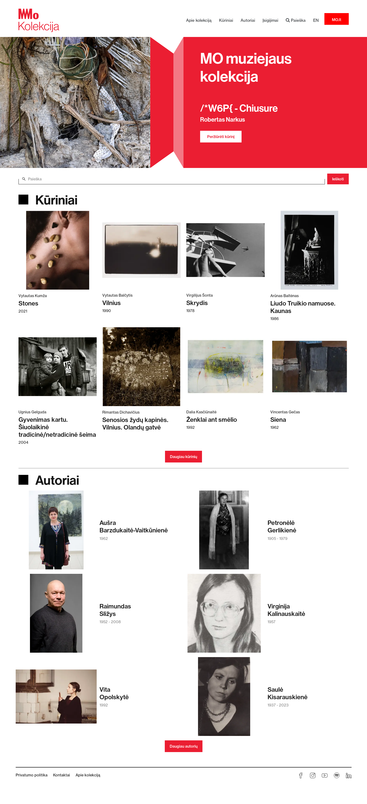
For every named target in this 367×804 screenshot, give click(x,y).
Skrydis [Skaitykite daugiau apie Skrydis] (197, 303)
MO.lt (336, 19)
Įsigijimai (270, 20)
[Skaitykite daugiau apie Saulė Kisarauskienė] (224, 698)
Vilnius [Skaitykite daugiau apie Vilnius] (111, 303)
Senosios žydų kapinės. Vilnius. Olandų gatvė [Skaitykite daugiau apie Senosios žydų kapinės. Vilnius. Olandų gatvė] (135, 423)
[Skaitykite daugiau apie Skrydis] (225, 249)
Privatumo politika (32, 775)
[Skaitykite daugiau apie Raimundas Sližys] (56, 615)
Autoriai (248, 20)
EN (316, 20)
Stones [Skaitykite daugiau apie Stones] (28, 303)
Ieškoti (338, 179)
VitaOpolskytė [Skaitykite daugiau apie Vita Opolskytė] (114, 693)
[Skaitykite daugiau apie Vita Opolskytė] (56, 698)
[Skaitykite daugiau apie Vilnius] (141, 249)
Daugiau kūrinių (183, 456)
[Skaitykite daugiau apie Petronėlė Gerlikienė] (224, 532)
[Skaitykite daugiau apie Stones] (57, 249)
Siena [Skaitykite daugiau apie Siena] (278, 419)
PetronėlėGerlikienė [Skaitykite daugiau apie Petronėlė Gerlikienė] (282, 526)
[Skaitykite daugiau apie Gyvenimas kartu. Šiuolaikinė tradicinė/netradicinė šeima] (57, 366)
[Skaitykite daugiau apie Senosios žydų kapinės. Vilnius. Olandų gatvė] (141, 366)
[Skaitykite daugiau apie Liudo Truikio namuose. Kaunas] (309, 249)
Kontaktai (61, 775)
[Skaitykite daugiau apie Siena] (309, 366)
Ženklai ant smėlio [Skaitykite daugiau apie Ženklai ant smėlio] (211, 419)
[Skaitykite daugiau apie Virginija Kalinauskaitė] (224, 615)
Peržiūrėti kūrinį (221, 136)
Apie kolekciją (199, 20)
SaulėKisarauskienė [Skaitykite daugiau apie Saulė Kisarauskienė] (288, 693)
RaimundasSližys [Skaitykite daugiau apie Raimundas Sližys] (115, 610)
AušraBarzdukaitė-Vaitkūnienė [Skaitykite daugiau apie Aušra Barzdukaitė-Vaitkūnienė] (133, 526)
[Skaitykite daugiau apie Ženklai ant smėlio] (225, 366)
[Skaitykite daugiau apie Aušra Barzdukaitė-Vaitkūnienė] (56, 532)
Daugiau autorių (184, 746)
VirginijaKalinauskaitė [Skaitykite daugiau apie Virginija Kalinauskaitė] (286, 610)
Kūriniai (226, 20)
